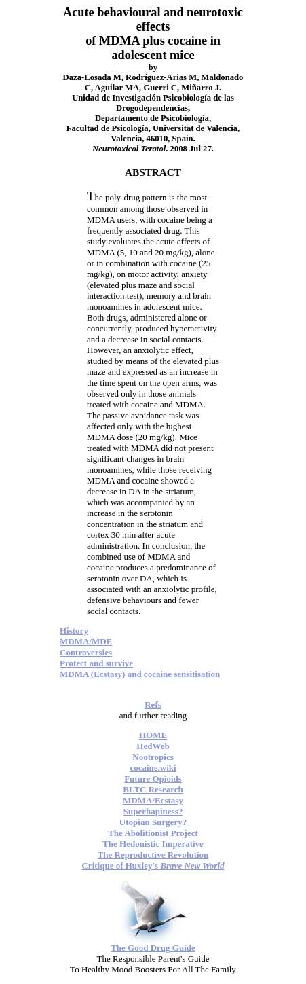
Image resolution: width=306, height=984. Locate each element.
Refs (153, 704)
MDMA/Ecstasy (153, 800)
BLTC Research (153, 789)
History (74, 630)
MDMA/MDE (86, 641)
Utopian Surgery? (153, 822)
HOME (153, 735)
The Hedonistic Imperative (153, 844)
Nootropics (152, 757)
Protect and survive (96, 663)
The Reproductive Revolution (153, 855)
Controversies (86, 652)
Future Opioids (153, 778)
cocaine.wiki (153, 768)
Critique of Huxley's (152, 865)
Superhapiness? (153, 811)
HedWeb (152, 746)
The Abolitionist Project (153, 833)
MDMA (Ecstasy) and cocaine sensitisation (140, 674)
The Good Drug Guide (153, 948)
